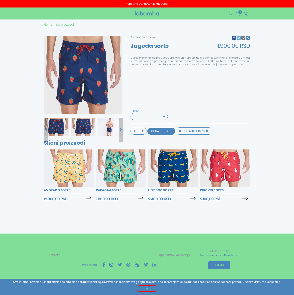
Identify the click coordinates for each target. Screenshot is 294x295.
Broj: (136, 111)
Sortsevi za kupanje (143, 37)
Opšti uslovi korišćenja (174, 255)
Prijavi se (219, 265)
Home (48, 24)
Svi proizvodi (65, 24)
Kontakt (54, 255)
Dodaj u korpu (161, 131)
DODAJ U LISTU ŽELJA (193, 131)
